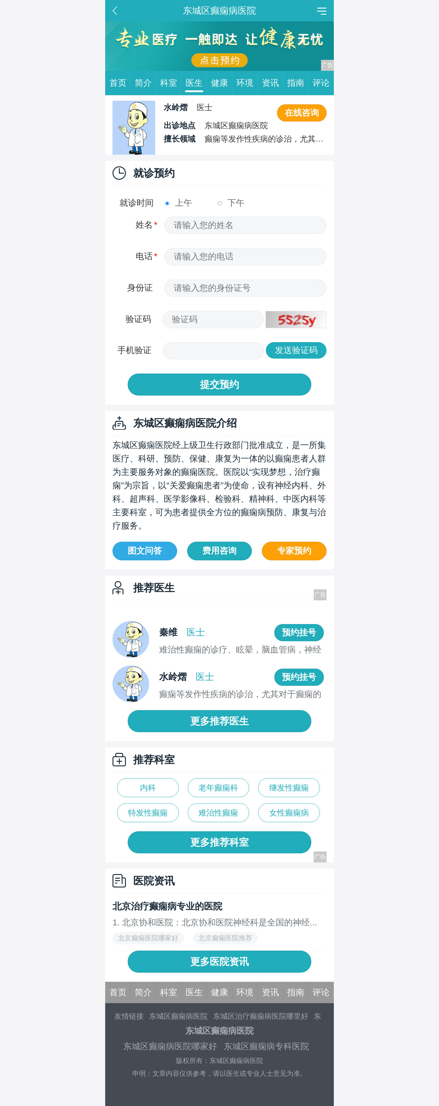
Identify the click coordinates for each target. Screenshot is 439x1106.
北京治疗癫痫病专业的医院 (167, 906)
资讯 (272, 83)
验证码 (138, 319)
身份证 (140, 287)
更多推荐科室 (219, 842)
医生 (196, 83)
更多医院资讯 (219, 961)
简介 (145, 83)
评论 (321, 83)
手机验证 (134, 350)
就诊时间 (137, 203)
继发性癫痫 (289, 787)
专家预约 (294, 550)
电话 (144, 256)
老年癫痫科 (218, 787)
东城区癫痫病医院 (178, 1016)
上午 (178, 203)
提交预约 (219, 384)
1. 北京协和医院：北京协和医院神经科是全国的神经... (214, 922)
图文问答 (145, 550)
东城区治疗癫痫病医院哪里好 (260, 1016)
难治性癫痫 (218, 812)
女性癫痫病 (289, 812)
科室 (170, 83)
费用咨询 (219, 550)
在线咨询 (302, 112)
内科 (148, 787)
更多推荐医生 (219, 721)
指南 (298, 83)
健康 (221, 83)
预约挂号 (299, 632)
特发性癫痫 (148, 812)
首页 (120, 83)
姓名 (144, 225)
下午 (231, 203)
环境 (247, 83)
